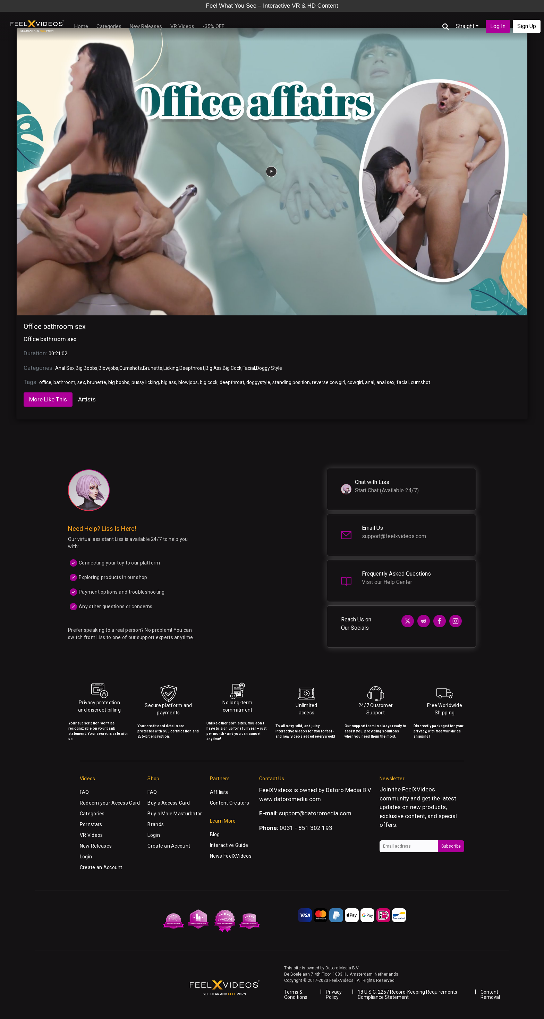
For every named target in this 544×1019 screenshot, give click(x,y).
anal (369, 382)
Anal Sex (65, 368)
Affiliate (219, 792)
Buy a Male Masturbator (174, 813)
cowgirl (355, 382)
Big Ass (213, 368)
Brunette (152, 368)
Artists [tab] (87, 399)
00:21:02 (58, 353)
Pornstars (91, 824)
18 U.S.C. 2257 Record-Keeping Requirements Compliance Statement (407, 994)
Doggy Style (269, 368)
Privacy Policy (334, 994)
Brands (155, 824)
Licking (170, 368)
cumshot (420, 382)
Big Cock (232, 368)
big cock (209, 382)
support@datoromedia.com (315, 813)
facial (403, 382)
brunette (96, 382)
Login (86, 856)
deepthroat (232, 382)
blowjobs (188, 382)
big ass (168, 382)
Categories (108, 26)
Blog (215, 834)
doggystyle (258, 382)
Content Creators (229, 803)
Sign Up (526, 26)
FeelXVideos (418, 789)
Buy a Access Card (168, 803)
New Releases (146, 26)
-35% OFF (213, 26)
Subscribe (451, 846)
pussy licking (145, 382)
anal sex (385, 382)
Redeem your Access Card (110, 803)
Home (81, 26)
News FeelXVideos (231, 856)
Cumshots (130, 368)
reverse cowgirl (328, 382)
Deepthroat (191, 368)
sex (81, 382)
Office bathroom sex (55, 326)
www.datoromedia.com (290, 799)
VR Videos (182, 26)
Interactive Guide (229, 845)
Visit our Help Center (387, 582)
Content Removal (490, 994)
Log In (497, 26)
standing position (291, 382)
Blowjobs (108, 368)
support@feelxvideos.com (394, 536)
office (45, 382)
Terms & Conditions (295, 994)
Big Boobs (86, 368)
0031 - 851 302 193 (306, 827)
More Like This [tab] (48, 399)
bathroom (64, 382)
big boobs (118, 382)
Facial (249, 368)
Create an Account (101, 867)
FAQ (84, 792)
